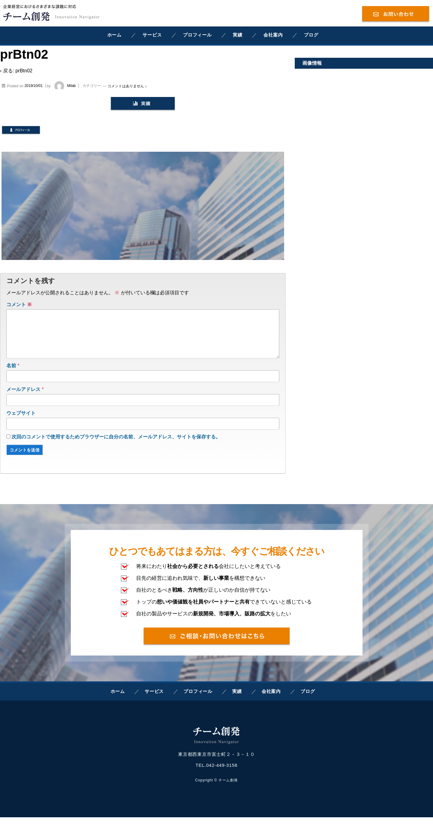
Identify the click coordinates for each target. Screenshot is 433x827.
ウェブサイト (21, 422)
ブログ (311, 34)
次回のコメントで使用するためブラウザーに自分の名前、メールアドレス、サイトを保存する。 (116, 446)
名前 (11, 375)
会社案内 (273, 34)
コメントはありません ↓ (127, 86)
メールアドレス (23, 399)
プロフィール (197, 34)
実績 (237, 34)
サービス (152, 34)
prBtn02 (24, 70)
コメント (19, 304)
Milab (64, 86)
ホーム (114, 34)
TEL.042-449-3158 (217, 774)
